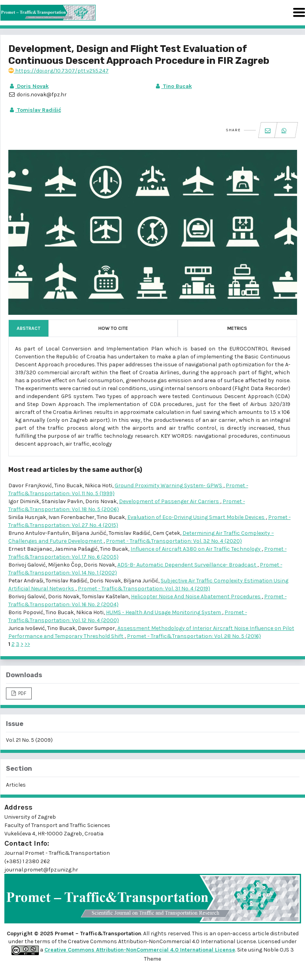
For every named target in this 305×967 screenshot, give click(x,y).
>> (27, 644)
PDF (21, 693)
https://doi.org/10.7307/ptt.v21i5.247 (58, 70)
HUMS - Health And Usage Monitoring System (164, 612)
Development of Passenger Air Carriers (169, 501)
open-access (234, 933)
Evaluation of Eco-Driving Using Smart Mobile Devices (196, 517)
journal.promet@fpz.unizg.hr (41, 869)
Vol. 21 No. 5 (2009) (29, 740)
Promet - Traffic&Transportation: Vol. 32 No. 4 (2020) (174, 541)
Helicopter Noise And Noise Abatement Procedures (196, 596)
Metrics (237, 328)
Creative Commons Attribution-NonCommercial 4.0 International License (139, 949)
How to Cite (113, 328)
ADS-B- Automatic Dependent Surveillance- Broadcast (187, 564)
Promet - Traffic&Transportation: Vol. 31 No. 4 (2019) (144, 588)
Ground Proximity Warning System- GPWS (169, 485)
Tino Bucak (173, 86)
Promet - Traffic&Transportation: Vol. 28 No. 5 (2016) (194, 636)
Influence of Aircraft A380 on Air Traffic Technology (196, 549)
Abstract (28, 328)
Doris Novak (28, 86)
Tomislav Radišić (34, 110)
